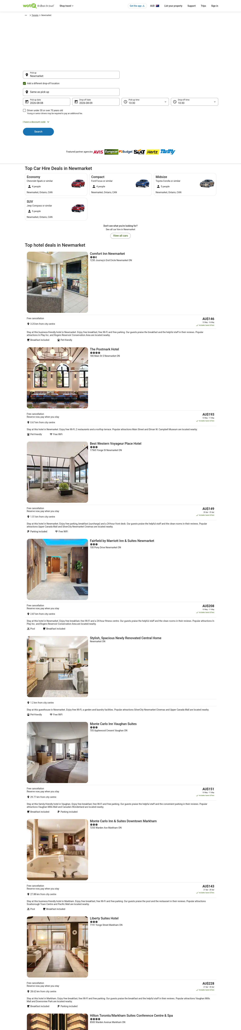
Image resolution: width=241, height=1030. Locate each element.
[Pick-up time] (145, 86)
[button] (120, 106)
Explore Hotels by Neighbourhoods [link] (88, 971)
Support (191, 6)
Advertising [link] (28, 997)
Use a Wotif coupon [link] (182, 987)
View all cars (120, 220)
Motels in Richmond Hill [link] (134, 890)
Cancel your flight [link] (181, 976)
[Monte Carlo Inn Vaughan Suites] (120, 458)
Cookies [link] (127, 971)
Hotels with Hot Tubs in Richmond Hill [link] (45, 877)
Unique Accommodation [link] (83, 992)
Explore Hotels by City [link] (82, 981)
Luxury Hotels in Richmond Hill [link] (137, 877)
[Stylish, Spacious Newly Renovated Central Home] (120, 420)
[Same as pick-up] (170, 76)
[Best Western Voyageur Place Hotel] (120, 338)
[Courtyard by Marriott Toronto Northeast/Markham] (120, 631)
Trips (203, 6)
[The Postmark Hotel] (120, 295)
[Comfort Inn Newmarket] (120, 253)
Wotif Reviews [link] (79, 1002)
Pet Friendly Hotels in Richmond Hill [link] (44, 883)
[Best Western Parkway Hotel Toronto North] (120, 718)
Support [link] (177, 966)
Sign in (214, 6)
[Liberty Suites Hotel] (120, 544)
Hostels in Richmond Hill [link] (134, 871)
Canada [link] (63, 16)
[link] (50, 831)
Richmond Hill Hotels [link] (37, 890)
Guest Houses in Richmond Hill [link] (41, 871)
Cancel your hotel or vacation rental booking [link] (193, 971)
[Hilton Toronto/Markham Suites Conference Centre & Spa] (120, 588)
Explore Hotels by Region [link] (84, 966)
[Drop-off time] (194, 86)
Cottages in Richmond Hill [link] (135, 865)
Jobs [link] (25, 971)
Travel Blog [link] (78, 997)
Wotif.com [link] (27, 16)
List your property (173, 6)
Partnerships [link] (28, 981)
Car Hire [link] (38, 16)
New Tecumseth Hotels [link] (38, 865)
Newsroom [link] (27, 987)
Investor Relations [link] (31, 992)
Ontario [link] (73, 16)
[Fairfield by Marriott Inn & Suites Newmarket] (120, 382)
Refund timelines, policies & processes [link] (191, 981)
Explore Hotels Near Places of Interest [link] (89, 976)
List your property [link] (30, 976)
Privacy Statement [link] (132, 966)
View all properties (120, 753)
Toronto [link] (82, 16)
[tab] (31, 856)
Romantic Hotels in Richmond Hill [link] (138, 883)
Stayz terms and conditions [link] (135, 981)
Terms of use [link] (129, 976)
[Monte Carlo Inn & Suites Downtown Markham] (120, 501)
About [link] (25, 966)
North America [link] (51, 16)
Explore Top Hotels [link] (81, 987)
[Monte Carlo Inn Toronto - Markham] (120, 675)
